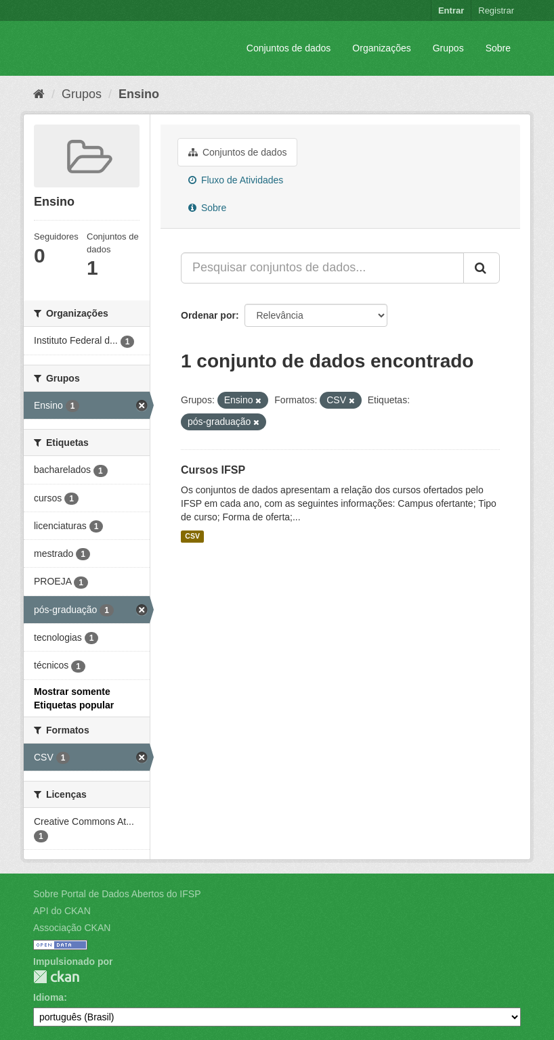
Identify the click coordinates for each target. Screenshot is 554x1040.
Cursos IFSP (213, 470)
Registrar (496, 10)
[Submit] (481, 268)
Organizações (381, 48)
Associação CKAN (71, 927)
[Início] (39, 94)
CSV (192, 537)
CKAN (56, 977)
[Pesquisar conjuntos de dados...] (322, 268)
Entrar (451, 10)
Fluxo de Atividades (235, 180)
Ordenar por (208, 315)
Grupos (448, 48)
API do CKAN (62, 910)
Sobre (498, 48)
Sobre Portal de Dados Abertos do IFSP (116, 893)
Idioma (48, 997)
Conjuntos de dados (289, 48)
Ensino (139, 94)
